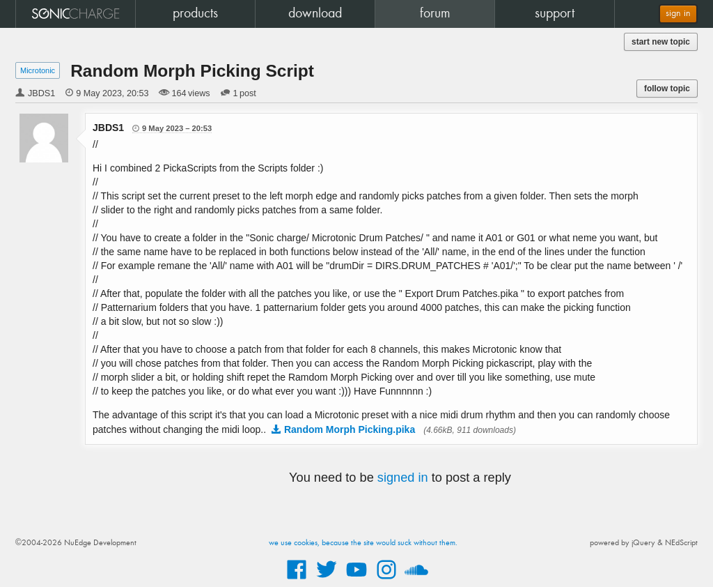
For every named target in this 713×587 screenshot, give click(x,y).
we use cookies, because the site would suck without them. (363, 543)
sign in (678, 13)
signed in (402, 478)
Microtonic (37, 70)
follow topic (667, 88)
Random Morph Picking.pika (349, 429)
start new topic (661, 42)
